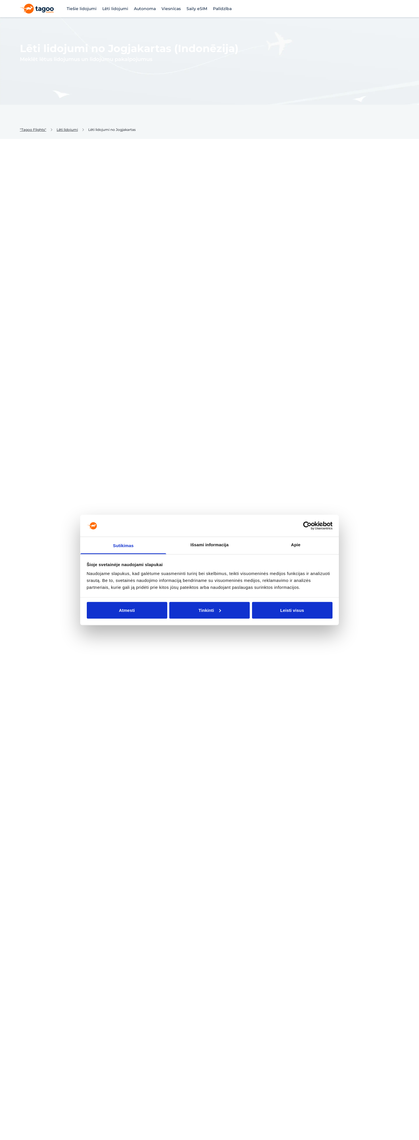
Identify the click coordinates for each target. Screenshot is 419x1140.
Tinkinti (210, 610)
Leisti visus (292, 610)
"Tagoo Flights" (33, 130)
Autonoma (145, 8)
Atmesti (127, 610)
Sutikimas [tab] (123, 545)
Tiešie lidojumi (82, 8)
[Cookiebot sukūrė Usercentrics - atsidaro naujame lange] (307, 525)
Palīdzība (222, 8)
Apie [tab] (296, 544)
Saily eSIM (197, 8)
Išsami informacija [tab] (210, 544)
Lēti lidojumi (115, 8)
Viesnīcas (171, 8)
